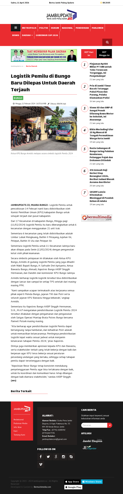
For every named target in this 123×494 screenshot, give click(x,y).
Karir (16, 431)
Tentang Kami (19, 434)
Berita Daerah (31, 66)
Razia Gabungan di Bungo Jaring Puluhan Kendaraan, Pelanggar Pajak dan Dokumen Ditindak (102, 154)
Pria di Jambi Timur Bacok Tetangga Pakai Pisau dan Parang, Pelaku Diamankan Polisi (100, 92)
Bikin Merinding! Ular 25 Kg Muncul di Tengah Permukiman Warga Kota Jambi (101, 134)
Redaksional (19, 419)
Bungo (18, 98)
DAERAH (27, 35)
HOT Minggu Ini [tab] (104, 54)
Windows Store (91, 481)
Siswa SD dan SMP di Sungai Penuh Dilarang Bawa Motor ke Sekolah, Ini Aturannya (102, 114)
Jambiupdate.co (17, 66)
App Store (72, 481)
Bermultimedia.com (42, 487)
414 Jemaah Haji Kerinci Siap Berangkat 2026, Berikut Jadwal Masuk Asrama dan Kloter (102, 176)
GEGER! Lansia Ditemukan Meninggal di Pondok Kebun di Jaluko (101, 196)
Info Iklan (18, 427)
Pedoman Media (20, 423)
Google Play (73, 487)
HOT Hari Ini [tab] (88, 54)
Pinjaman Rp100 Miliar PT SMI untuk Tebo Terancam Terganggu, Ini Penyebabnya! (101, 70)
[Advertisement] (44, 179)
